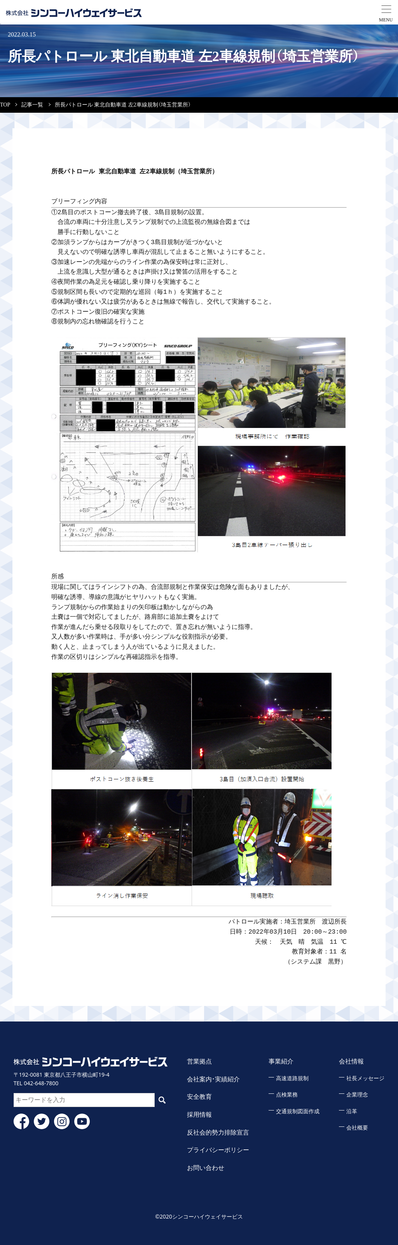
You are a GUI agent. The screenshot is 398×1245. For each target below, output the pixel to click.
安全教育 (199, 1096)
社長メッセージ (365, 1078)
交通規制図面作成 (297, 1111)
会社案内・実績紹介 (213, 1079)
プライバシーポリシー (218, 1150)
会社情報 (351, 1061)
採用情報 (199, 1114)
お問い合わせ (205, 1168)
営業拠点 (199, 1061)
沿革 (351, 1111)
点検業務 (287, 1095)
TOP (5, 105)
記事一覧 (32, 105)
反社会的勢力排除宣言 (218, 1132)
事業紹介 (281, 1061)
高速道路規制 (292, 1078)
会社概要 (357, 1128)
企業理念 (357, 1095)
